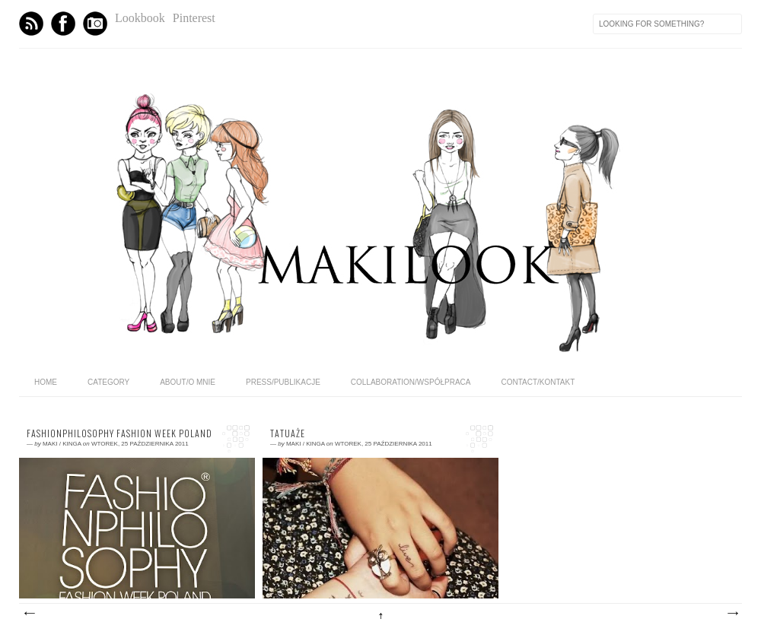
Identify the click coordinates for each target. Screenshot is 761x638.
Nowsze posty (29, 614)
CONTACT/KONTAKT (538, 382)
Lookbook (140, 17)
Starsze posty (732, 614)
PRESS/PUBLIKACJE (283, 382)
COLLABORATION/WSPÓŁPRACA (411, 382)
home (45, 382)
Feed (31, 23)
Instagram (95, 23)
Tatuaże (287, 433)
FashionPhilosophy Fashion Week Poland (119, 433)
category (108, 382)
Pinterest (194, 17)
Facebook (63, 23)
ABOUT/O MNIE (187, 382)
